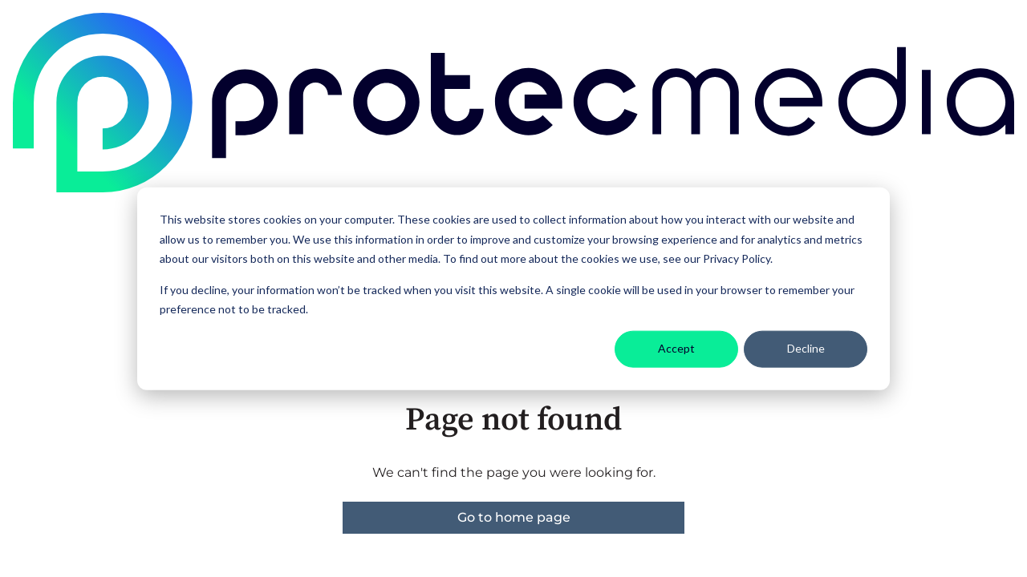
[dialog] (513, 289)
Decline (806, 348)
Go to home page (513, 517)
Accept (676, 348)
